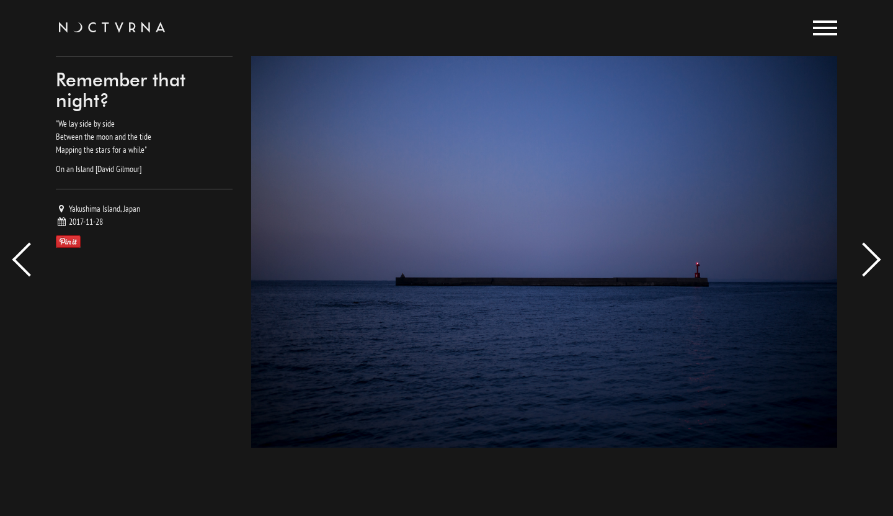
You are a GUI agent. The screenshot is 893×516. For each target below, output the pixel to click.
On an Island (75, 168)
